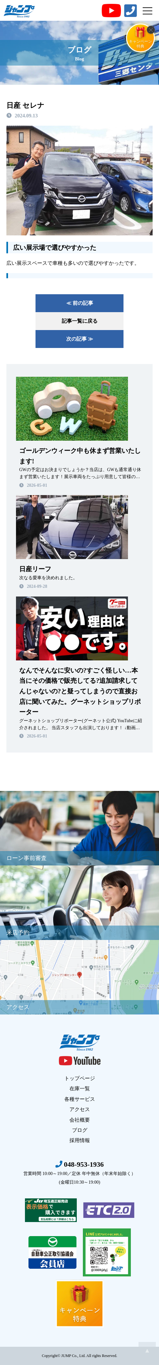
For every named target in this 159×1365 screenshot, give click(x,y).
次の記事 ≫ (79, 339)
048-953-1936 (79, 1172)
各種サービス (79, 1099)
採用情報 (79, 1140)
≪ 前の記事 (79, 303)
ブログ (79, 1130)
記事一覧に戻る (80, 321)
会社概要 (79, 1120)
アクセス (79, 1109)
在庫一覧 (79, 1088)
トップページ (79, 1078)
